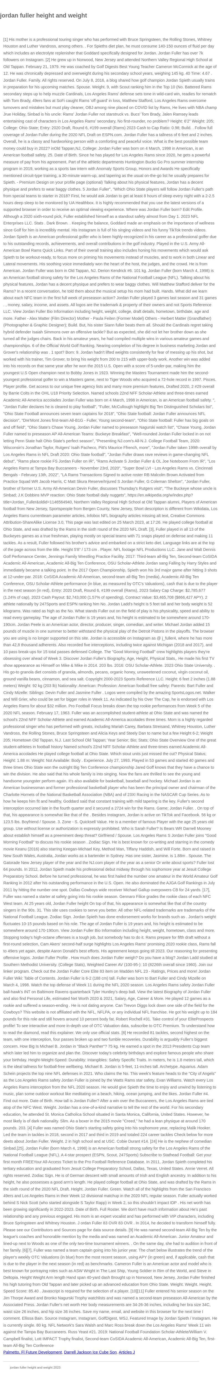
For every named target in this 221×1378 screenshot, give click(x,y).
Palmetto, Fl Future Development (32, 1352)
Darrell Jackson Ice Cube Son (90, 1352)
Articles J (127, 1352)
